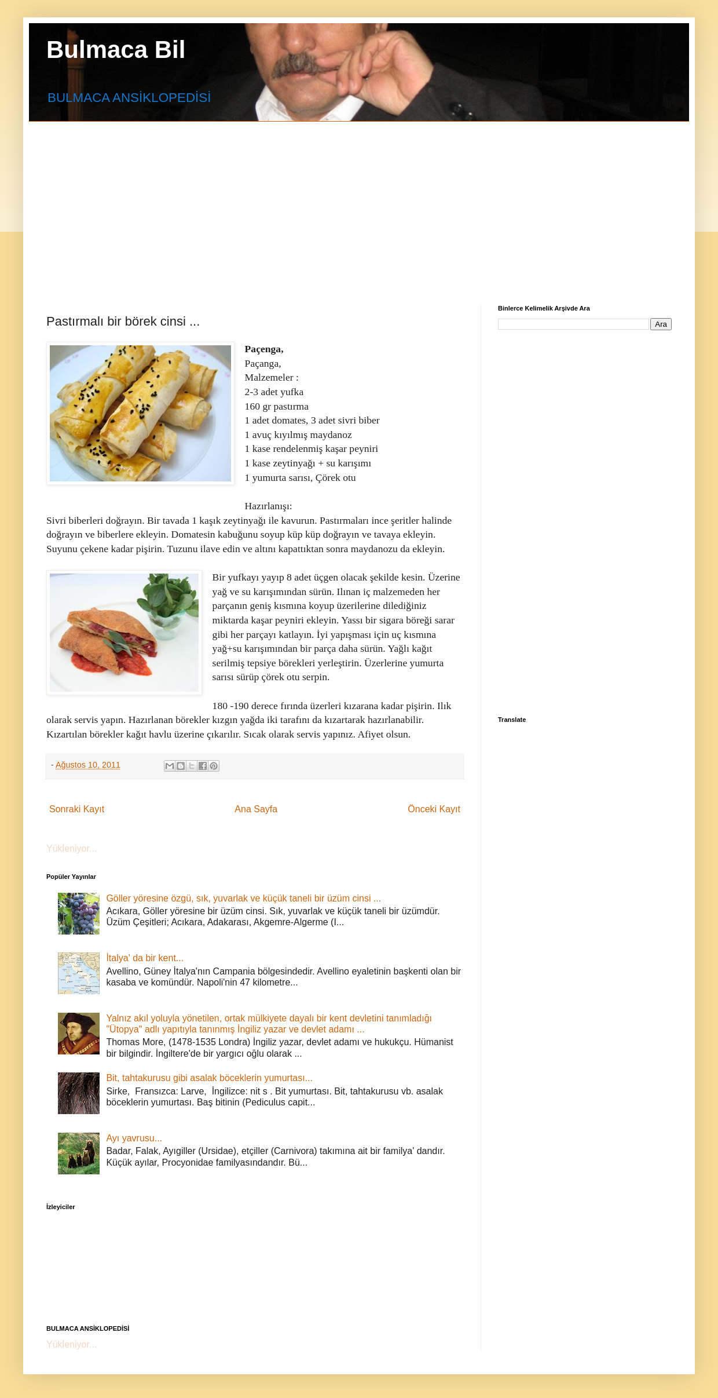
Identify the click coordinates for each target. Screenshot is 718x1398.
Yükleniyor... (71, 848)
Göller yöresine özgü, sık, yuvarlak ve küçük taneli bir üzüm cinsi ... (243, 898)
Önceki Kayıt (434, 809)
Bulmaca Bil (115, 49)
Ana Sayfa (256, 809)
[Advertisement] (319, 203)
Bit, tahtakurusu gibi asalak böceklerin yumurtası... (209, 1078)
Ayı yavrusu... (134, 1138)
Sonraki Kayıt (76, 809)
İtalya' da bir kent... (145, 958)
